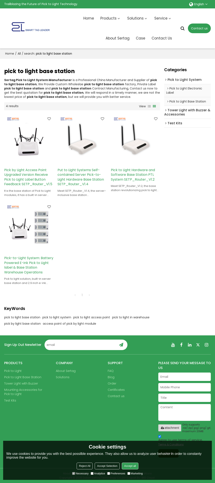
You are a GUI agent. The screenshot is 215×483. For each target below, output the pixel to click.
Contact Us (162, 38)
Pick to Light (13, 371)
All (19, 53)
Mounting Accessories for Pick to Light (23, 392)
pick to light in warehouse (130, 317)
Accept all (130, 465)
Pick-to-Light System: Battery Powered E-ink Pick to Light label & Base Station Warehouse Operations (28, 265)
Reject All (84, 465)
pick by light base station (22, 324)
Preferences (116, 473)
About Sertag (118, 38)
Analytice (98, 473)
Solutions (135, 18)
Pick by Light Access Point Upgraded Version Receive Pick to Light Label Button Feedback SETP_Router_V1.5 (28, 177)
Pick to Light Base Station (22, 377)
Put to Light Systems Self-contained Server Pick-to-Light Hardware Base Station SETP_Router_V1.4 (81, 177)
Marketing (135, 473)
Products (108, 18)
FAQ (111, 371)
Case (140, 38)
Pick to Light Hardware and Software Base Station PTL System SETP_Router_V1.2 (133, 175)
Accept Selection (107, 465)
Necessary (80, 473)
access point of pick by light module (69, 324)
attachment (169, 427)
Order (112, 383)
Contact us (199, 28)
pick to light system (56, 317)
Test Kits (10, 400)
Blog (111, 377)
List (149, 106)
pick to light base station (22, 317)
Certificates (116, 390)
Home (88, 18)
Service (161, 18)
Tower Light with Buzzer (21, 383)
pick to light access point (91, 317)
